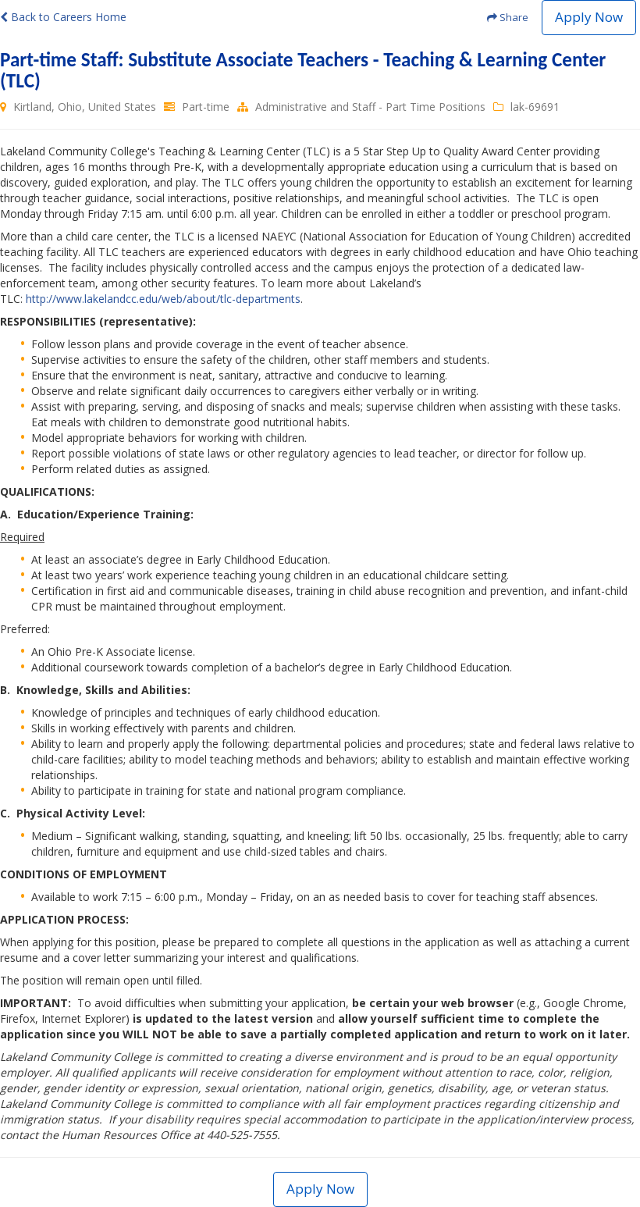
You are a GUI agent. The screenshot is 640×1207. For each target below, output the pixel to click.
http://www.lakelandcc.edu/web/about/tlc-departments (163, 298)
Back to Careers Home (63, 16)
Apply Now (589, 17)
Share (507, 17)
